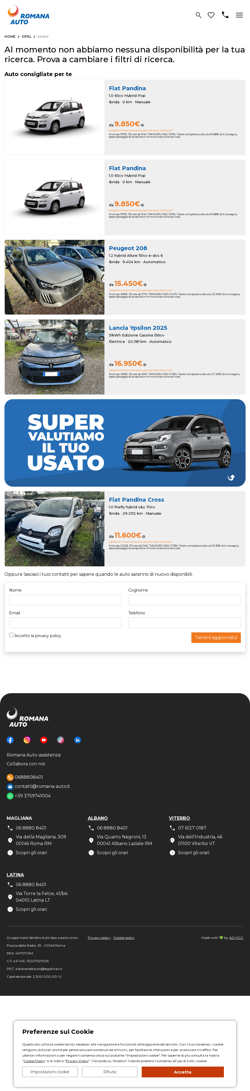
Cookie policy (123, 938)
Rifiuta (109, 1071)
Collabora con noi (26, 763)
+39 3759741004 (29, 796)
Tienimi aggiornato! (216, 637)
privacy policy (48, 635)
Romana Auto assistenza (34, 755)
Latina (15, 875)
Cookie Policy (34, 1061)
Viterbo (179, 818)
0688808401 (25, 777)
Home (10, 36)
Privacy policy (99, 938)
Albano (98, 818)
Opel (26, 36)
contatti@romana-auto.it (38, 786)
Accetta (182, 1072)
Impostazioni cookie (49, 1071)
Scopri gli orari (27, 852)
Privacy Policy (77, 1061)
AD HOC (236, 938)
